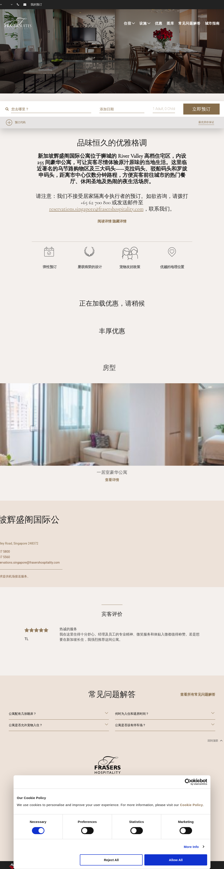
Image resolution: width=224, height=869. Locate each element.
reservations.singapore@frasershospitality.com (96, 209)
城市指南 (212, 23)
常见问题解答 (189, 23)
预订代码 (20, 122)
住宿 (127, 23)
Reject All (111, 860)
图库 (170, 23)
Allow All (176, 860)
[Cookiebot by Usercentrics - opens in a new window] (188, 782)
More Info (191, 847)
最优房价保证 (206, 122)
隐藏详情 (119, 221)
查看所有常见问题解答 (197, 694)
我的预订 (36, 4)
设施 (143, 23)
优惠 (158, 23)
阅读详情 (105, 221)
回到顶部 (215, 740)
